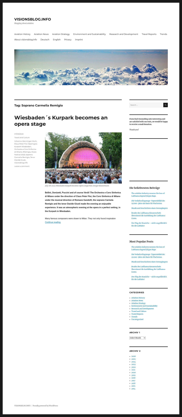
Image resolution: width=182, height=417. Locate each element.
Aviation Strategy (61, 34)
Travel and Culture (22, 137)
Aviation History (22, 34)
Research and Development (123, 34)
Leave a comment (21, 166)
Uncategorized (137, 319)
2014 (133, 389)
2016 (133, 383)
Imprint (79, 39)
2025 (133, 359)
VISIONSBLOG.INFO (32, 19)
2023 (133, 364)
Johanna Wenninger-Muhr (25, 141)
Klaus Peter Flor (20, 144)
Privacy (67, 39)
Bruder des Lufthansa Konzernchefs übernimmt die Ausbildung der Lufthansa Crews (148, 215)
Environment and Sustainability (89, 34)
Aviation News (41, 34)
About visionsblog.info (25, 39)
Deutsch (45, 39)
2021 (133, 370)
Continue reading (53, 222)
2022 (133, 367)
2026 (133, 356)
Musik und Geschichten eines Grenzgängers (149, 208)
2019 (133, 375)
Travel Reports (149, 34)
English (57, 39)
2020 (133, 372)
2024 (133, 362)
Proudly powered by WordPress (45, 406)
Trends (163, 34)
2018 (133, 378)
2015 (133, 386)
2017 (133, 381)
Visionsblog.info (21, 163)
